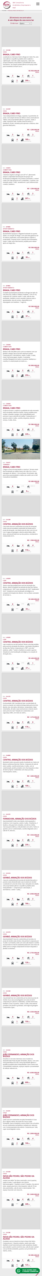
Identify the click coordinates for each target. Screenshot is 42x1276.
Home (4, 10)
